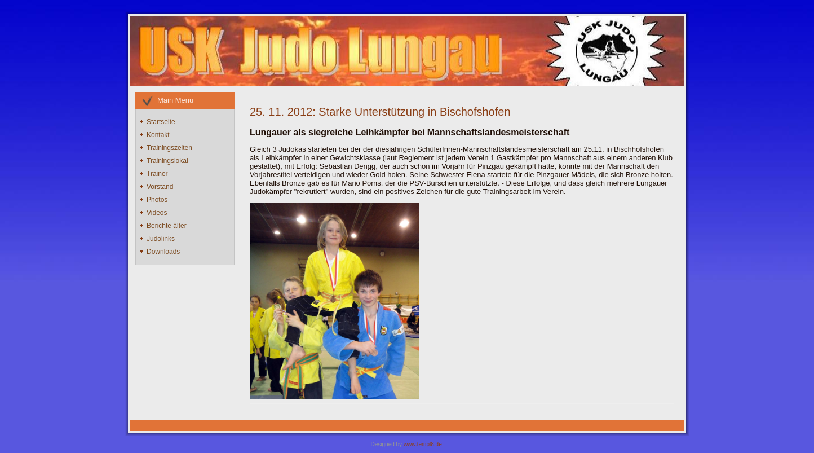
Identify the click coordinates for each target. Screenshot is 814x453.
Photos (157, 200)
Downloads (163, 252)
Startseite (161, 122)
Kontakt (158, 135)
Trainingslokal (167, 161)
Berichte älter (167, 226)
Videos (157, 213)
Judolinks (161, 239)
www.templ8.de (423, 444)
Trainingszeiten (169, 148)
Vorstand (160, 187)
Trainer (157, 174)
